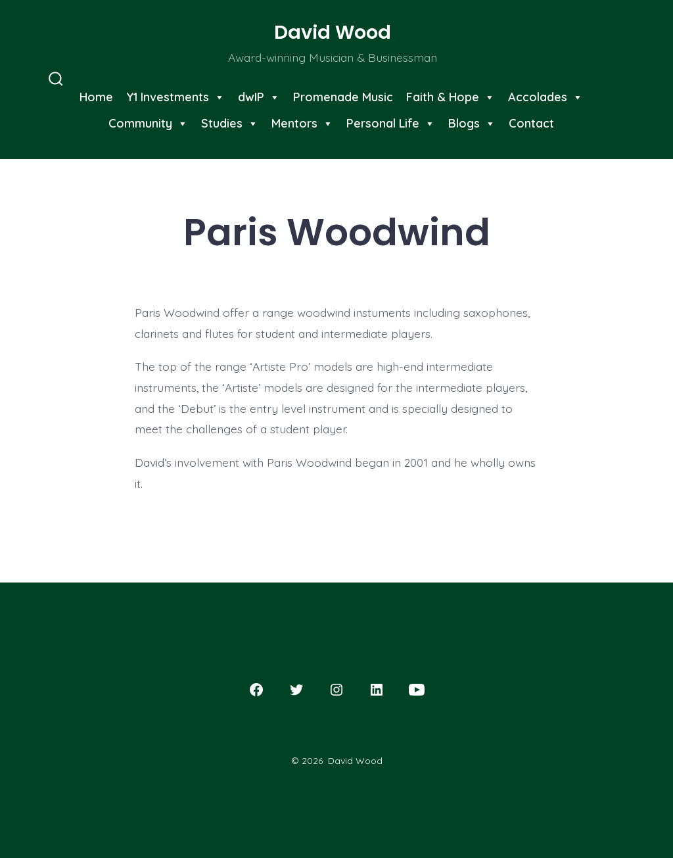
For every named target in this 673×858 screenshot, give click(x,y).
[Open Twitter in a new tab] (296, 689)
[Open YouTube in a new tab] (416, 689)
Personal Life (390, 123)
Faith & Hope (450, 97)
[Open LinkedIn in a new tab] (376, 689)
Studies (229, 123)
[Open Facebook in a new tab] (256, 689)
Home (96, 97)
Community (148, 123)
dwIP (259, 97)
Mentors (302, 123)
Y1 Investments (175, 97)
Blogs (472, 123)
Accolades (545, 97)
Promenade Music (343, 97)
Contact (531, 123)
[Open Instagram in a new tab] (336, 689)
